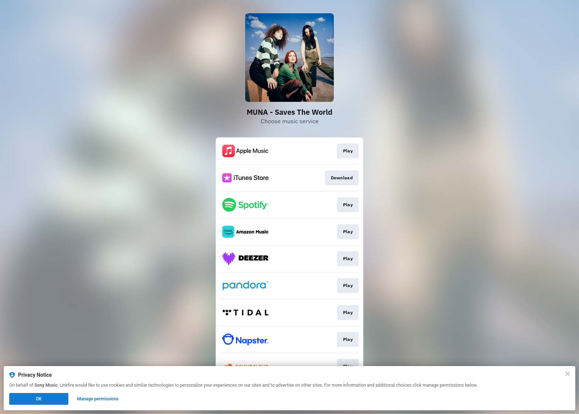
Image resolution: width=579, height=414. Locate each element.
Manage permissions (98, 398)
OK (39, 398)
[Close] (567, 374)
